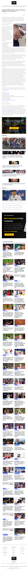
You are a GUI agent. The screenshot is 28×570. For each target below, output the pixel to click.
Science (22, 547)
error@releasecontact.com (11, 110)
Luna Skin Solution (5, 90)
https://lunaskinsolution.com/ (10, 100)
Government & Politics (13, 548)
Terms (11, 567)
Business (5, 550)
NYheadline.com (12, 568)
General (4, 555)
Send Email (6, 94)
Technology (22, 553)
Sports (22, 551)
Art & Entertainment (5, 548)
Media (13, 554)
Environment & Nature (5, 553)
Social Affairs (22, 549)
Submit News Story (9, 234)
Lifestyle (13, 552)
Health (13, 550)
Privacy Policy (15, 567)
